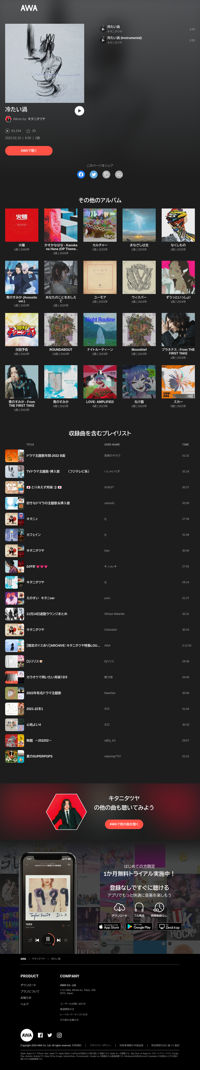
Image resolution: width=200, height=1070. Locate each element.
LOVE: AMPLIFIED (100, 402)
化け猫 (139, 402)
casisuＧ (109, 503)
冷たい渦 (113, 26)
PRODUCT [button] (30, 976)
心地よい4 (33, 724)
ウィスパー (139, 297)
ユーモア (100, 297)
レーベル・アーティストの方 (74, 1014)
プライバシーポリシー (101, 1045)
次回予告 (21, 349)
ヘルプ (25, 1004)
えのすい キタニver (40, 598)
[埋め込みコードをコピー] (119, 174)
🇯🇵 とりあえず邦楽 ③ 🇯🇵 (44, 487)
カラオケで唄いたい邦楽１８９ (46, 677)
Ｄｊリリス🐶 (34, 661)
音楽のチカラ (112, 455)
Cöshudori (110, 629)
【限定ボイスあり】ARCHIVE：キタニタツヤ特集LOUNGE (65, 645)
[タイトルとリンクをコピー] (106, 174)
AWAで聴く (29, 150)
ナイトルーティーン (100, 349)
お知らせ (26, 997)
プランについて (30, 991)
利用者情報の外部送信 (131, 1045)
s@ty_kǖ (110, 740)
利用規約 (77, 1045)
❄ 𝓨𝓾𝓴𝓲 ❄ (110, 566)
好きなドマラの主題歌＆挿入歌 (48, 503)
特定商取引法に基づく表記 (165, 1045)
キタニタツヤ (36, 119)
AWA (107, 645)
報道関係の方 (67, 1009)
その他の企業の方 (69, 1020)
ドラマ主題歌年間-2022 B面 (45, 455)
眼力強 (108, 677)
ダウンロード (28, 985)
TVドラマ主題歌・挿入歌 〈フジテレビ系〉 (57, 471)
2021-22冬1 (34, 709)
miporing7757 (112, 756)
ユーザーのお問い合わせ (73, 1004)
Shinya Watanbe (114, 613)
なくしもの (178, 245)
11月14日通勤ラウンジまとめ (46, 614)
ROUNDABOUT (60, 349)
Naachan (109, 693)
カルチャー (100, 245)
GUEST (109, 487)
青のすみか (61, 402)
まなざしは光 (139, 245)
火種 (22, 245)
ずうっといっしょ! (178, 297)
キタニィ (32, 519)
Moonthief (139, 349)
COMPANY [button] (69, 976)
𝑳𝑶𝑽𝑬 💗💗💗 (37, 566)
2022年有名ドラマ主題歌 (43, 693)
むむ (107, 708)
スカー (178, 402)
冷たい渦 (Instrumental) (124, 38)
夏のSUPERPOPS (40, 756)
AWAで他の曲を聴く (124, 824)
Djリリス (109, 661)
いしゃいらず (112, 471)
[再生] (79, 111)
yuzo (107, 598)
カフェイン (33, 534)
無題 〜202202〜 (39, 740)
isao (106, 550)
